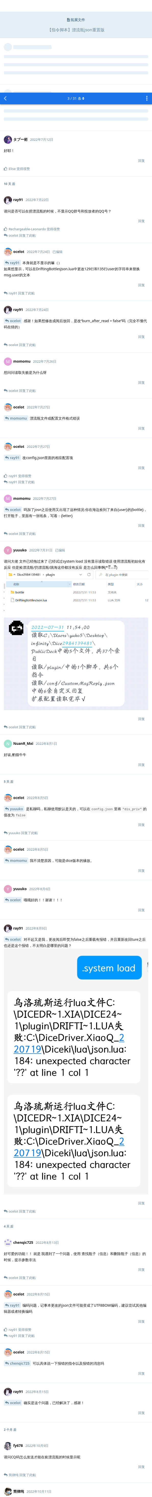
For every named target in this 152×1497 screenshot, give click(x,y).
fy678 (14, 1409)
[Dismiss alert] (64, 1486)
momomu (18, 325)
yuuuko (16, 716)
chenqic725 (20, 1270)
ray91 (15, 170)
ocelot (15, 228)
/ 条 (76, 5)
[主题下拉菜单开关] (147, 6)
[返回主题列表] (5, 6)
